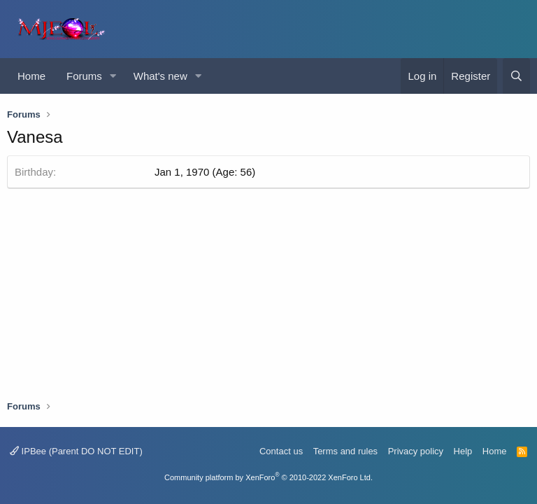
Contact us (281, 451)
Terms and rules (345, 451)
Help (463, 451)
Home (31, 76)
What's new (160, 76)
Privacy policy (415, 451)
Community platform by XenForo (268, 477)
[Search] (516, 76)
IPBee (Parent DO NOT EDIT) (76, 451)
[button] (113, 76)
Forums (84, 76)
